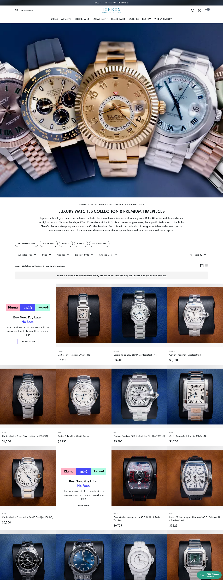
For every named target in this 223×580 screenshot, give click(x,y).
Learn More (28, 341)
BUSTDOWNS (48, 243)
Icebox (82, 204)
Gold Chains (81, 19)
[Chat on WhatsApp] (209, 575)
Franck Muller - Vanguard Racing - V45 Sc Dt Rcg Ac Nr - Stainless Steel (195, 519)
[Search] (193, 10)
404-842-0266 (105, 3)
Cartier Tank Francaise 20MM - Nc (74, 354)
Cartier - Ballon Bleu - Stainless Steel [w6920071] (25, 436)
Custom (146, 19)
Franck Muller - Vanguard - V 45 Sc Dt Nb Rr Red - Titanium (137, 519)
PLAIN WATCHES (99, 243)
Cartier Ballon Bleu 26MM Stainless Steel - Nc (135, 354)
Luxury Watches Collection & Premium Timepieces (117, 204)
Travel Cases (118, 19)
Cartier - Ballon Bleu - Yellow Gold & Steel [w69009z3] (27, 517)
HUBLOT (65, 243)
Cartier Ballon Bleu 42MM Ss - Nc (73, 436)
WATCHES (134, 19)
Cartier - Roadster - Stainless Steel (185, 354)
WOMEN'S (66, 19)
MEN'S (54, 19)
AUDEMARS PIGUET (26, 243)
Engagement (100, 19)
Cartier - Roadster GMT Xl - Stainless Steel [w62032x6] (139, 436)
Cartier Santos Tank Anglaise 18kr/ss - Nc (188, 436)
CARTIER (81, 243)
